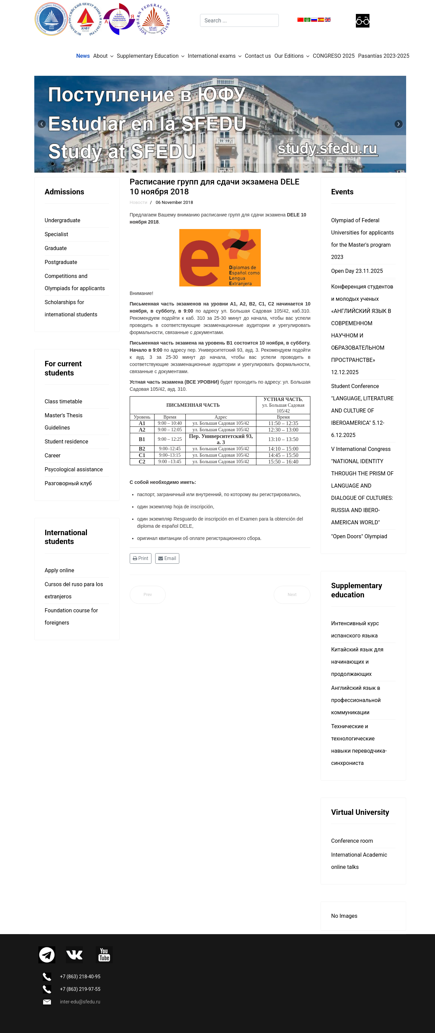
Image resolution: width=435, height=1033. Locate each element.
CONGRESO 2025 (334, 56)
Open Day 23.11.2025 (357, 271)
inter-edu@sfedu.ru (80, 1001)
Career (53, 455)
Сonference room (352, 841)
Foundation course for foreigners (71, 616)
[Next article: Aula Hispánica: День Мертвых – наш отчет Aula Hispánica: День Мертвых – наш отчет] (292, 595)
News (83, 56)
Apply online (59, 570)
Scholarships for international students (71, 308)
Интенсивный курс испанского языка (355, 629)
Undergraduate (62, 220)
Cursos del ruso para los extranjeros (74, 590)
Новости (138, 202)
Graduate (56, 248)
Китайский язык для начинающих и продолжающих (357, 661)
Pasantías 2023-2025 (384, 56)
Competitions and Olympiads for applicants (75, 282)
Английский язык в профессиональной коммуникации (356, 700)
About (100, 56)
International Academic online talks (359, 861)
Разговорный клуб (68, 483)
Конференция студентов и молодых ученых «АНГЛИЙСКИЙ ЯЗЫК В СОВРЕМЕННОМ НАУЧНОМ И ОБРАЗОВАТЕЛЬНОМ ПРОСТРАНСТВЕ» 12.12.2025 (362, 329)
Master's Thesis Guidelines (64, 421)
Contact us (258, 56)
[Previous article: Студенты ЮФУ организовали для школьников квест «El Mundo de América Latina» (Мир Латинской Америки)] (148, 595)
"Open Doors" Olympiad (359, 536)
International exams (212, 56)
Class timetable (63, 401)
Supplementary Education (148, 56)
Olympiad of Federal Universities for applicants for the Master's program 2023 (362, 238)
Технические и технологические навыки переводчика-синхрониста (358, 744)
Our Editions (289, 56)
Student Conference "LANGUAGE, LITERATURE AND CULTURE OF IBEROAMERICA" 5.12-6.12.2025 (362, 410)
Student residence (66, 441)
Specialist (56, 234)
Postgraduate (61, 262)
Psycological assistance (74, 469)
